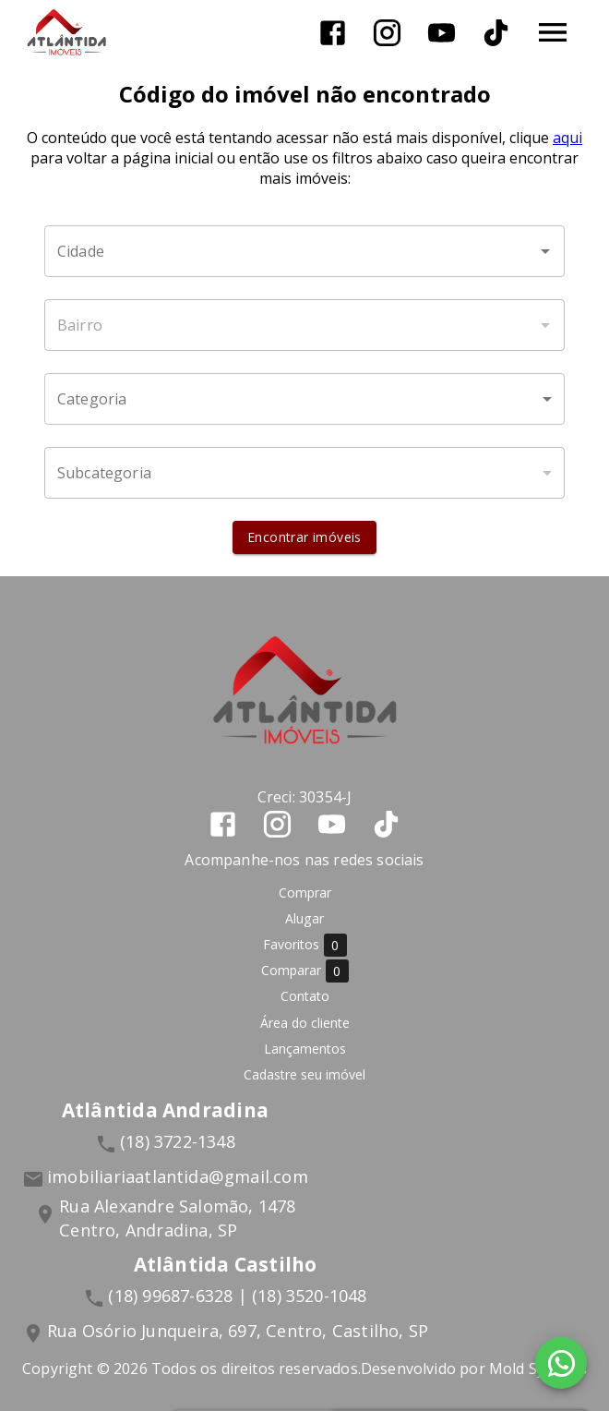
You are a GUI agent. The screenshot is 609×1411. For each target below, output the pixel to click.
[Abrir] (545, 251)
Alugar (304, 918)
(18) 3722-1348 (177, 1141)
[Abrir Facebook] (332, 33)
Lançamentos (305, 1048)
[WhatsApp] (561, 1363)
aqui (567, 137)
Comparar (305, 971)
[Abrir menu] (552, 32)
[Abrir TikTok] (496, 33)
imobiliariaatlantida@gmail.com (177, 1176)
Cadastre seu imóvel (304, 1074)
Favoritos (305, 945)
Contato (305, 996)
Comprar (305, 892)
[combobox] (304, 251)
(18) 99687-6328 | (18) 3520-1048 (237, 1295)
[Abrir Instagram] (387, 33)
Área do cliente (305, 1022)
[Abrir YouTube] (441, 33)
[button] (304, 399)
